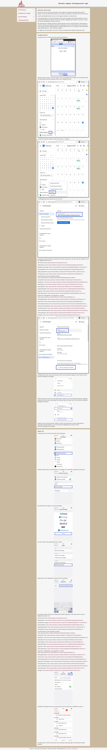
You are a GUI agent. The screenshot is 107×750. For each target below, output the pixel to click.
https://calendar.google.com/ (54, 77)
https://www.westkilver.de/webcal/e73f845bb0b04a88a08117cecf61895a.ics (68, 267)
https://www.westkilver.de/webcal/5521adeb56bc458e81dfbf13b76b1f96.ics (61, 315)
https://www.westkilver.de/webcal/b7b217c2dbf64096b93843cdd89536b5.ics (66, 289)
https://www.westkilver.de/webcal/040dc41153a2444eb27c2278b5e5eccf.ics (66, 299)
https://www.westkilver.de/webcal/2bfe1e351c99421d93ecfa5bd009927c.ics (56, 297)
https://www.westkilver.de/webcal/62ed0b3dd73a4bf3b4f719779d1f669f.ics (69, 310)
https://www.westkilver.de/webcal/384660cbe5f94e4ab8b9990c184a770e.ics (66, 293)
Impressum (69, 748)
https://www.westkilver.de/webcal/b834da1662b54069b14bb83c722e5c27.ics (62, 291)
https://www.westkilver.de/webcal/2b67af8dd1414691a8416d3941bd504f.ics (66, 308)
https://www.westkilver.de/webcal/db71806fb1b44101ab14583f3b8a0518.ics (64, 286)
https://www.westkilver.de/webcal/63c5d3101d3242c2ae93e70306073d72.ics (67, 303)
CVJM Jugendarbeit (23, 20)
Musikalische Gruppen (24, 13)
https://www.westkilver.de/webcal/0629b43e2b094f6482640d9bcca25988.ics (56, 277)
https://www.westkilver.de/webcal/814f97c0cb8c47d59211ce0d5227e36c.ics (66, 271)
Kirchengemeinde (78, 3)
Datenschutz (75, 748)
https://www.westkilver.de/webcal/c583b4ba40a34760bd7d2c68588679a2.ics (69, 282)
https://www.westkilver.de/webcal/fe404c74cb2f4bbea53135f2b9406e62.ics (64, 274)
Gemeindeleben (22, 17)
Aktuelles (61, 3)
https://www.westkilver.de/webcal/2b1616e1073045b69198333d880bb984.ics (64, 301)
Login (86, 3)
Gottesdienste (22, 10)
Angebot (68, 3)
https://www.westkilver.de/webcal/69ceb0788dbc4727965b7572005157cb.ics (65, 312)
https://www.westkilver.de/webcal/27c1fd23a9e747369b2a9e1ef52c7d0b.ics (64, 284)
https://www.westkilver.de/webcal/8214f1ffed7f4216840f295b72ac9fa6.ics (69, 306)
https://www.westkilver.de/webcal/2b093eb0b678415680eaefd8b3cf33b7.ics (65, 269)
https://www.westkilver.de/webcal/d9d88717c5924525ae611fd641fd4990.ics (63, 280)
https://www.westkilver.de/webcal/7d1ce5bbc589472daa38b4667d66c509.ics (64, 265)
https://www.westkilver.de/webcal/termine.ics (56, 262)
